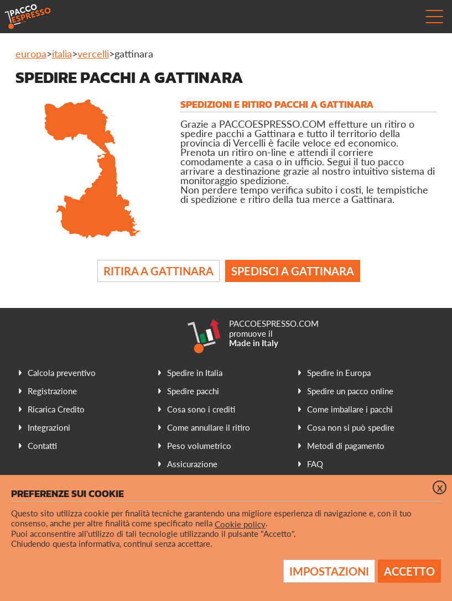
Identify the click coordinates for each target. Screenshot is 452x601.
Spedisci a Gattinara (292, 271)
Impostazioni (329, 571)
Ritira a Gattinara (158, 271)
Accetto (409, 571)
